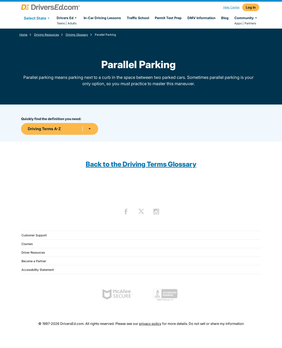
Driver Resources (33, 252)
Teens (61, 23)
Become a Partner (33, 261)
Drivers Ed (67, 17)
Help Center (231, 7)
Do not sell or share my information (216, 324)
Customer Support (34, 235)
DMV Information (201, 18)
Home (23, 34)
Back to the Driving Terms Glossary (141, 164)
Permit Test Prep (168, 18)
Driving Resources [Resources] (46, 34)
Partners (250, 23)
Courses (27, 244)
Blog (225, 18)
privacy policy (150, 324)
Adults (72, 23)
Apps (238, 23)
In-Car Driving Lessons (102, 18)
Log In (251, 7)
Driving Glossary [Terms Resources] (77, 34)
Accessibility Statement (37, 269)
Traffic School (138, 18)
